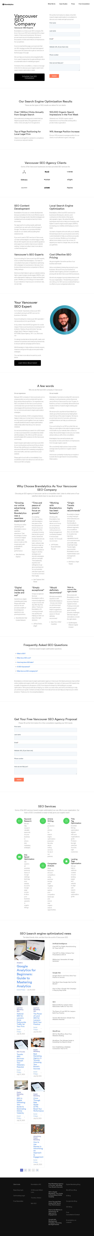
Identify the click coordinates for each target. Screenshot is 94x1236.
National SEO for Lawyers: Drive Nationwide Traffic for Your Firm (21, 1020)
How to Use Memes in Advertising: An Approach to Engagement (37, 1149)
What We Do (51, 4)
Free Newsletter (18, 1201)
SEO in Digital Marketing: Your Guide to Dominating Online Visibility (21, 1105)
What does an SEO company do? (27, 671)
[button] (47, 653)
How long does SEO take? (25, 662)
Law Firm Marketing (20, 1008)
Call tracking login (19, 1195)
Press (73, 4)
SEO (18, 1011)
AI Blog (68, 1195)
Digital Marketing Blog (73, 1184)
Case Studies (63, 4)
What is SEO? (21, 653)
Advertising (37, 1136)
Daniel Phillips (21, 990)
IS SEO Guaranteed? (23, 666)
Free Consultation (84, 4)
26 (37, 1170)
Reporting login (18, 1190)
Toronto (22, 1051)
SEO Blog (69, 1207)
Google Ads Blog (71, 1201)
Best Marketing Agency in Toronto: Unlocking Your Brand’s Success (37, 1061)
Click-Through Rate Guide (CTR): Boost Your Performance (37, 1104)
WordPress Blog (71, 1190)
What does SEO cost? (24, 658)
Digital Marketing (36, 1050)
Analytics (20, 963)
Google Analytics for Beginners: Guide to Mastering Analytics (26, 976)
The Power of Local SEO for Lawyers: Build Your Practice (37, 1019)
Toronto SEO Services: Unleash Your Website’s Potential (20, 1060)
